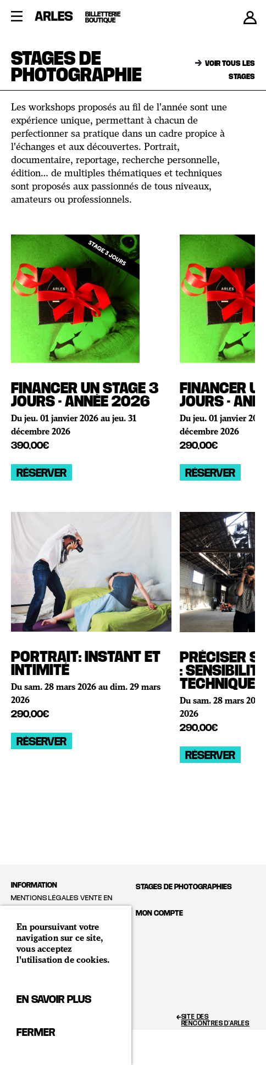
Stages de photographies (184, 886)
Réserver (41, 472)
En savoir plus (53, 999)
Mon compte (159, 912)
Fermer (35, 1032)
